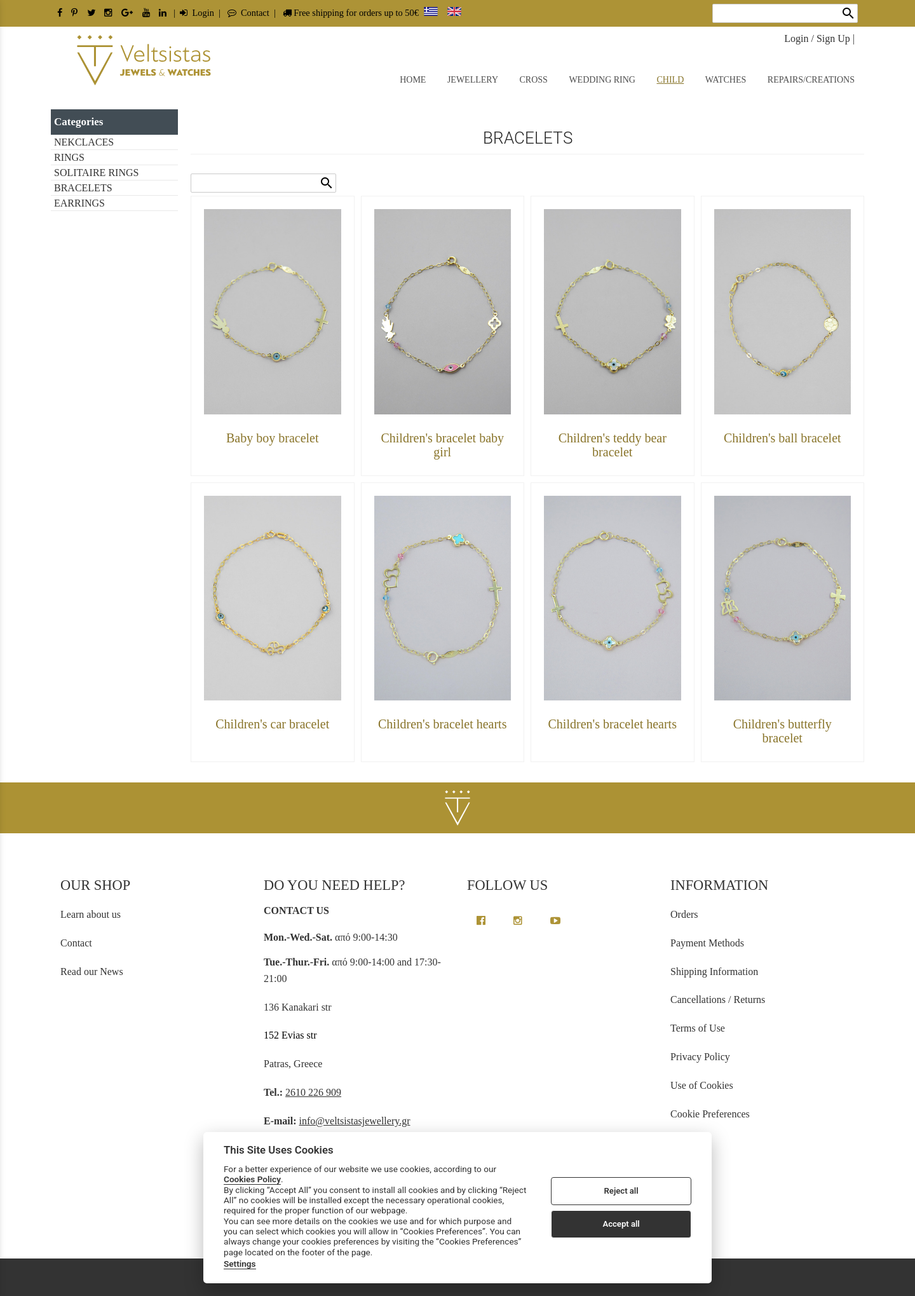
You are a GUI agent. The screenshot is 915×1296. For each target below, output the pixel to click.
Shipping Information (714, 971)
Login (197, 13)
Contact (248, 13)
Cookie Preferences (710, 1113)
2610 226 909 (313, 1092)
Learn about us (90, 914)
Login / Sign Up (817, 38)
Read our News (91, 971)
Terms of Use (697, 1028)
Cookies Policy (252, 1179)
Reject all (621, 1191)
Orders (684, 914)
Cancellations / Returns (717, 999)
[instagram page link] (519, 920)
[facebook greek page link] (482, 920)
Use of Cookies (701, 1085)
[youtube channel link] (555, 920)
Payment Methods (707, 943)
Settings (240, 1263)
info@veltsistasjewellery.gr (354, 1120)
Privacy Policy (700, 1056)
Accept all (620, 1224)
